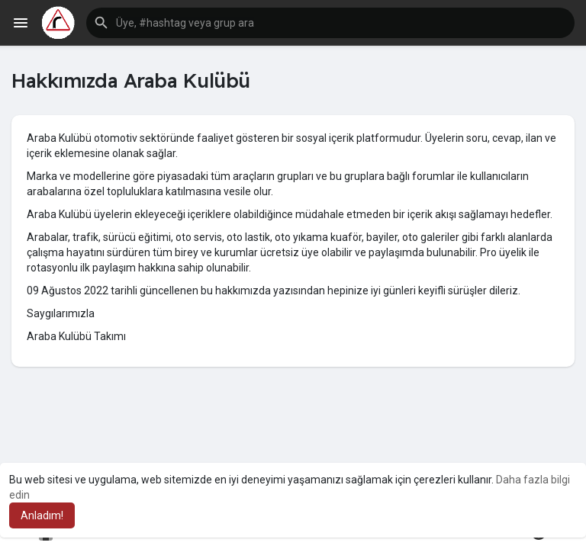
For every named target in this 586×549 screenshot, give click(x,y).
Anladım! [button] (42, 515)
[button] (330, 23)
